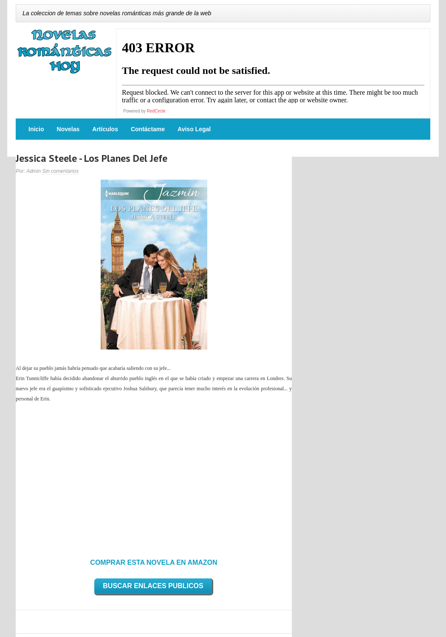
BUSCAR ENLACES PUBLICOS (153, 585)
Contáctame (148, 129)
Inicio (36, 129)
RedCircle (156, 111)
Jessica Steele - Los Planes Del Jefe (91, 158)
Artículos (105, 129)
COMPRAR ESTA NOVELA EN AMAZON (153, 562)
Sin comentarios (60, 171)
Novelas (68, 129)
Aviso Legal (194, 129)
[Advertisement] (154, 477)
